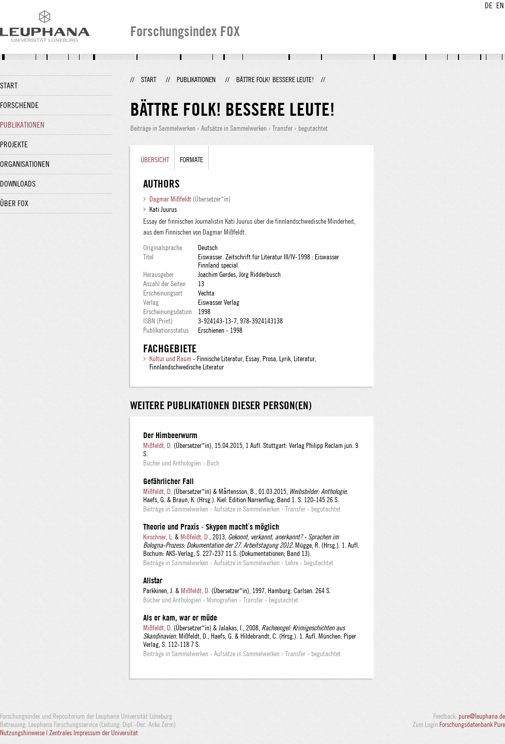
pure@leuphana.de (481, 716)
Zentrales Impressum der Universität (93, 733)
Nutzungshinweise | (24, 733)
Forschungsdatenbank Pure (472, 724)
